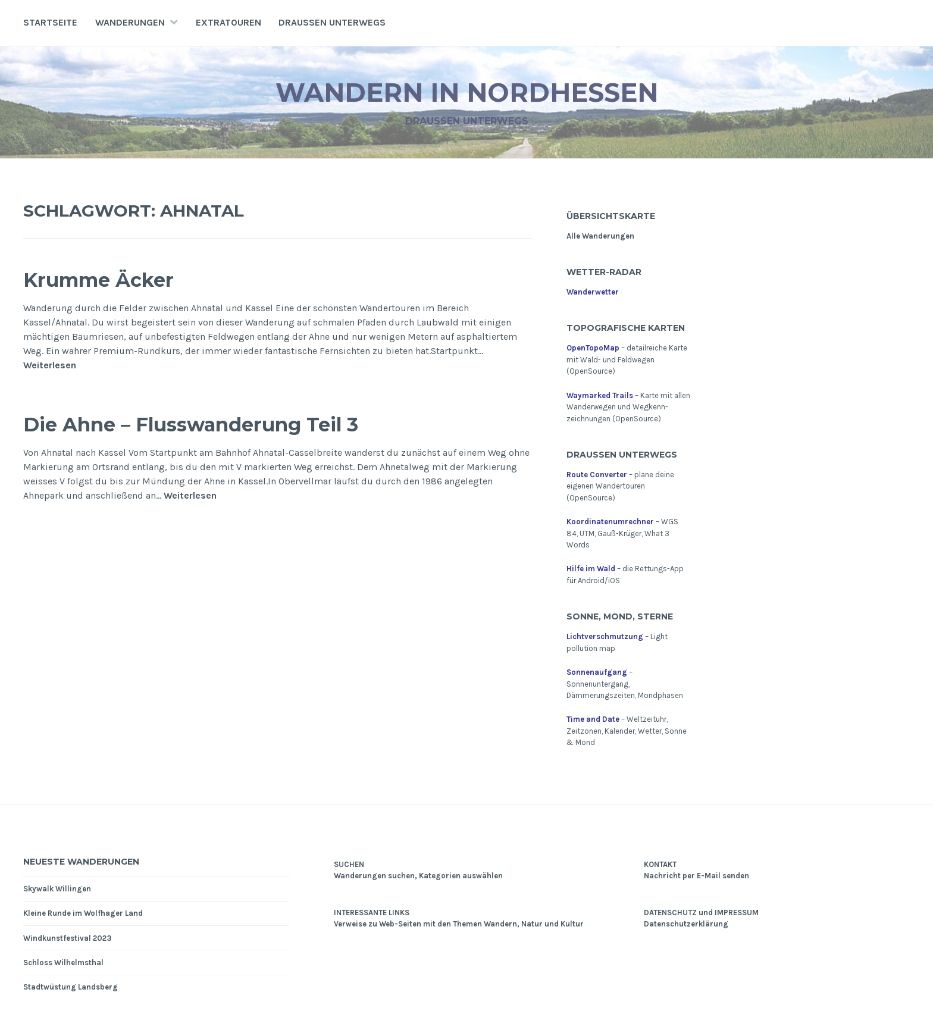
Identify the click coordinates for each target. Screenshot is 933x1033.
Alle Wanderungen (600, 235)
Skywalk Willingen (57, 888)
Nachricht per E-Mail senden (696, 875)
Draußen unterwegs (332, 22)
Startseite (50, 22)
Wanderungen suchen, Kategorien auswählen (418, 875)
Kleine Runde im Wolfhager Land (83, 913)
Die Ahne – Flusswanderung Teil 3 (223, 423)
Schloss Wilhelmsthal (63, 962)
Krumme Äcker (113, 279)
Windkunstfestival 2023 (67, 938)
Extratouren (228, 22)
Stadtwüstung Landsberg (70, 986)
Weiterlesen (49, 365)
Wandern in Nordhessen (466, 91)
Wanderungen (130, 22)
